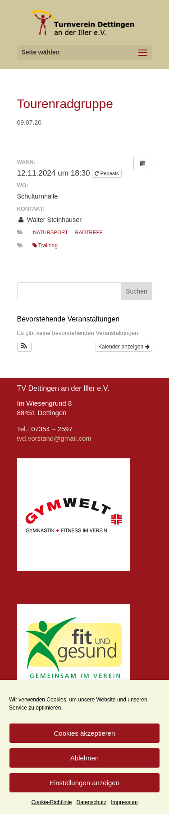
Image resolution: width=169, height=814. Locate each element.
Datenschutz (92, 802)
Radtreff (88, 232)
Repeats (107, 173)
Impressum (124, 802)
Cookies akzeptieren (84, 733)
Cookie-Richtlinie (51, 802)
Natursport (50, 232)
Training (45, 245)
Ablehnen (84, 758)
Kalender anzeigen (123, 347)
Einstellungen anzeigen (84, 783)
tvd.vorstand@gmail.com (54, 438)
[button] (25, 346)
